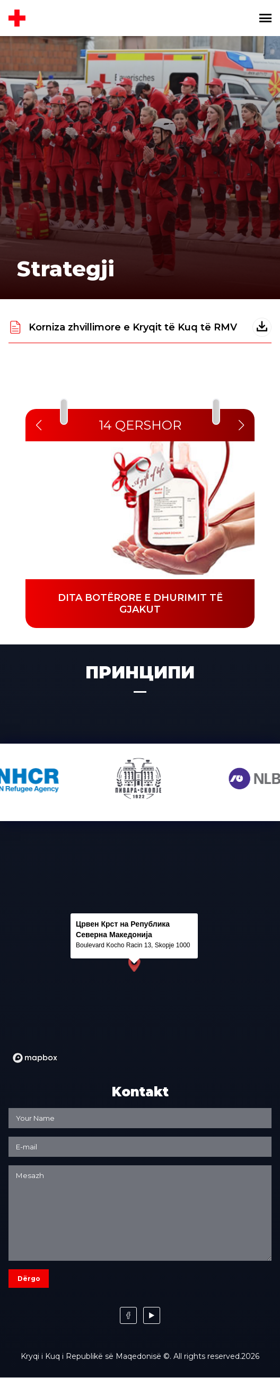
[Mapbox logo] (35, 1058)
